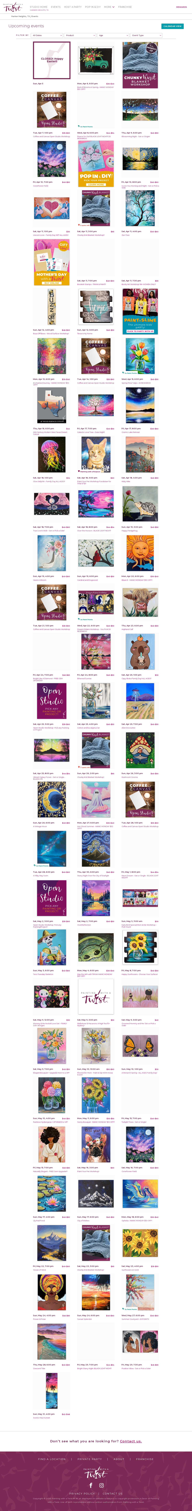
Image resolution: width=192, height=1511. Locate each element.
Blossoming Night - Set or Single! (136, 136)
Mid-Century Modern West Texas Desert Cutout (50, 433)
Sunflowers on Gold (130, 1270)
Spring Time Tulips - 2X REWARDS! (136, 383)
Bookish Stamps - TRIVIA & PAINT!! (91, 284)
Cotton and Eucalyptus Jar (88, 728)
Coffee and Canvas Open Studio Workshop (51, 136)
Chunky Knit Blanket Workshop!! (90, 235)
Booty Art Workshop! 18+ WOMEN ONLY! (139, 284)
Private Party (90, 1459)
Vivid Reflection (84, 925)
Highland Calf (127, 629)
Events (56, 7)
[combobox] (47, 35)
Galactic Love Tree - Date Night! (91, 432)
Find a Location (52, 1459)
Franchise (125, 7)
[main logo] (13, 3)
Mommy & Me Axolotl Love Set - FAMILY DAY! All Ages (50, 1025)
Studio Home (39, 7)
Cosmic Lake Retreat (131, 432)
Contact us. (131, 1441)
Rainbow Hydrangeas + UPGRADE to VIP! (50, 1122)
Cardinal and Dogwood (87, 580)
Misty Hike (126, 481)
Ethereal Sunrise (84, 679)
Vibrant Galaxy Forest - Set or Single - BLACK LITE (49, 778)
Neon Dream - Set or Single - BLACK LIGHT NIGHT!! (140, 877)
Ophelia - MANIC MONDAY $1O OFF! (137, 1221)
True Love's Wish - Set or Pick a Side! (48, 531)
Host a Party (73, 7)
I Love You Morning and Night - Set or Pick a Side (140, 187)
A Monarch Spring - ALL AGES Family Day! (139, 1073)
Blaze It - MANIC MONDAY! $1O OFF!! (137, 580)
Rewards (181, 7)
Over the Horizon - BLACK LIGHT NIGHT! (94, 531)
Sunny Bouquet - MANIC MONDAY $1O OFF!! (96, 1122)
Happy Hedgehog (129, 531)
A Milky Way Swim (40, 876)
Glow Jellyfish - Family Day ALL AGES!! (49, 481)
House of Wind (39, 1270)
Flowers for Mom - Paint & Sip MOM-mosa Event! (95, 1074)
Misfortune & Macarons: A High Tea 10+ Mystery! (93, 1025)
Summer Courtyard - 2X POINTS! (135, 1319)
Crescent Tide (39, 1369)
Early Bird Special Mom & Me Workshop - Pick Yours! (139, 926)
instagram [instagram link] (101, 1485)
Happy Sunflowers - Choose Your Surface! (140, 974)
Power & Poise (39, 1319)
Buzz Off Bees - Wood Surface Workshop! (51, 334)
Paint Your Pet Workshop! (88, 1171)
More (107, 7)
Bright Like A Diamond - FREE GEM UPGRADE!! (48, 680)
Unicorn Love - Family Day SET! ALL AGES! (50, 235)
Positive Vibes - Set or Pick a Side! (136, 1369)
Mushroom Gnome (130, 777)
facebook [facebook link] (90, 1485)
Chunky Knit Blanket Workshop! (90, 777)
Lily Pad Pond (39, 1221)
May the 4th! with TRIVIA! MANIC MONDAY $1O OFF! (94, 975)
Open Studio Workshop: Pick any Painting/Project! (47, 926)
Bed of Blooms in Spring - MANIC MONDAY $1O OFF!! (95, 88)
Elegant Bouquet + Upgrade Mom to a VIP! (51, 1073)
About (119, 1459)
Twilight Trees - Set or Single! (134, 1122)
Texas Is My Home (84, 334)
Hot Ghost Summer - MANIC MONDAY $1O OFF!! (95, 827)
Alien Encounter (128, 728)
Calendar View (172, 26)
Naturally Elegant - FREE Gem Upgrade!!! (50, 1171)
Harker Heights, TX (39, 10)
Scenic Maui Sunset (41, 1418)
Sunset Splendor (84, 1319)
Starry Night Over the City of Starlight (93, 876)
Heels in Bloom (39, 580)
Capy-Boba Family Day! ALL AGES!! (136, 679)
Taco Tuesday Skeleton (43, 974)
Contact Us (113, 1493)
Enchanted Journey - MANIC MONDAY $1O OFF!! (51, 384)
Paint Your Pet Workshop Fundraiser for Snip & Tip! (94, 482)
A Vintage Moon (40, 826)
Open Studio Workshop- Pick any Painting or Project (51, 729)
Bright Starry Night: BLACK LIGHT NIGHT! (94, 1369)
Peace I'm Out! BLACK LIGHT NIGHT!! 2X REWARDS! (94, 137)
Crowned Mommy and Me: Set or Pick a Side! (139, 1025)
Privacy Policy (82, 1493)
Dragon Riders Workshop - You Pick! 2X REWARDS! (94, 630)
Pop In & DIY (93, 7)
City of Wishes (83, 1221)
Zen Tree (126, 235)
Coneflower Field (40, 186)
